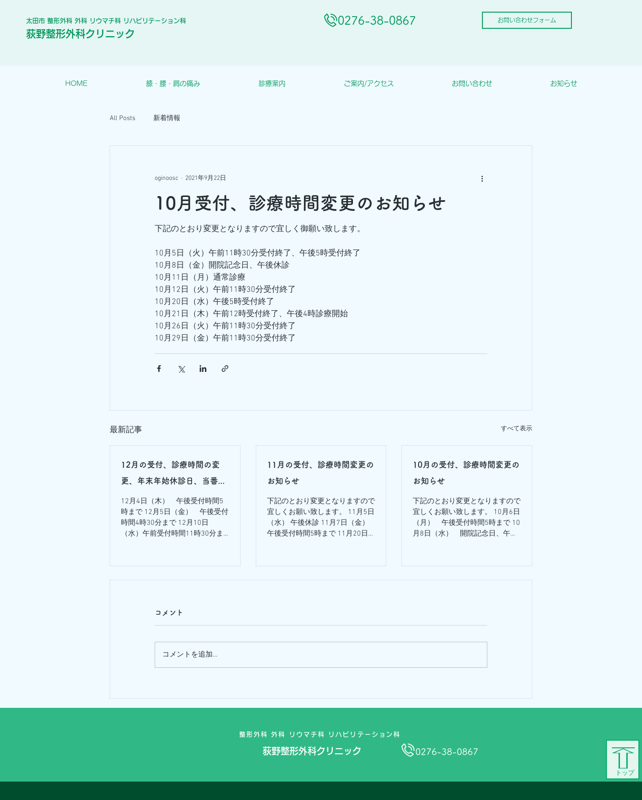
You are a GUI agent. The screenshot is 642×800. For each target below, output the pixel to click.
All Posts (122, 118)
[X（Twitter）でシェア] (181, 368)
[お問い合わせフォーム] (527, 20)
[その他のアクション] (482, 178)
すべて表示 (516, 429)
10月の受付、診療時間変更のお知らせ (466, 472)
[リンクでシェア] (225, 368)
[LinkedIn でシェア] (203, 368)
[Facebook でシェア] (159, 368)
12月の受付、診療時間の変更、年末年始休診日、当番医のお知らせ (173, 474)
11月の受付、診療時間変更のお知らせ (320, 472)
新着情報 (166, 118)
